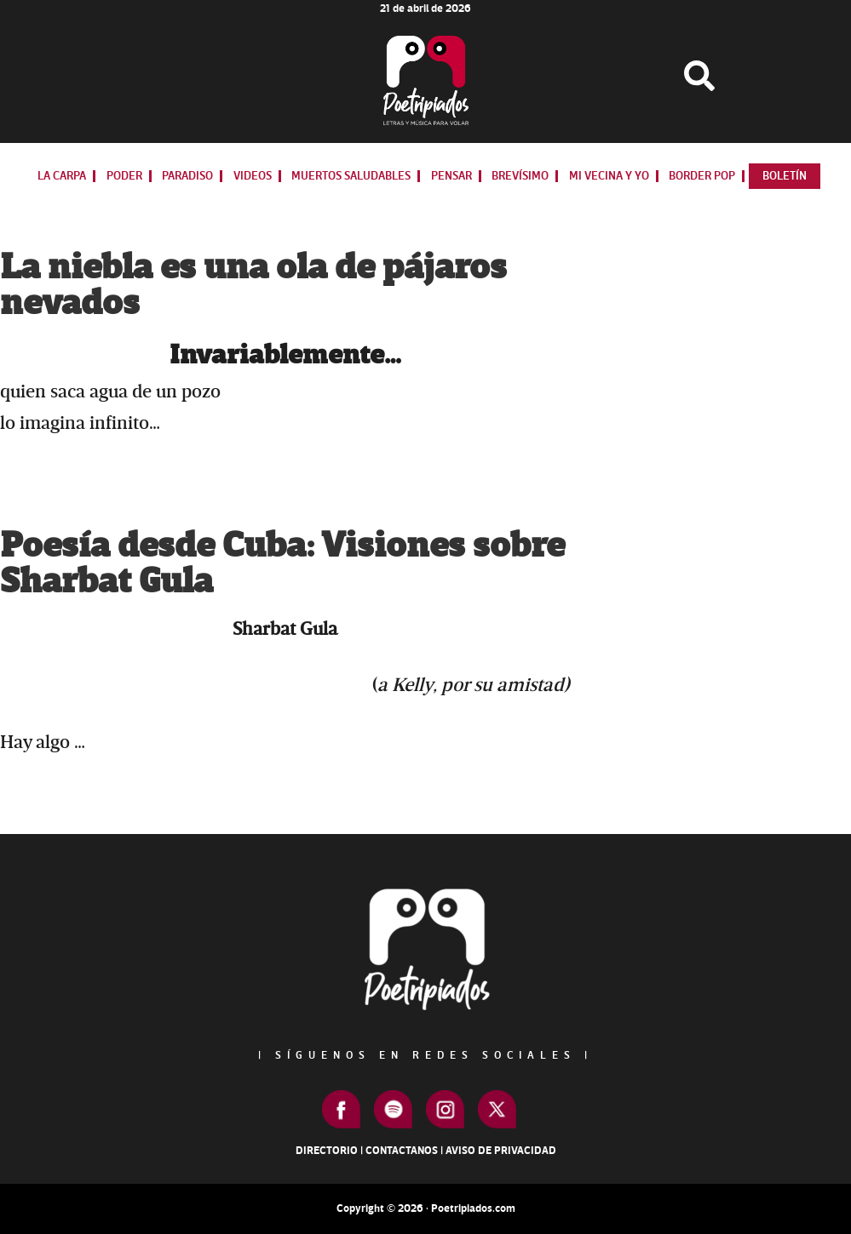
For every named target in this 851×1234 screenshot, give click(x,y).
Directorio (327, 1150)
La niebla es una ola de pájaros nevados (253, 285)
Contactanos (401, 1150)
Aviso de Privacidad (501, 1150)
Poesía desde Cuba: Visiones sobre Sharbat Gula (282, 563)
